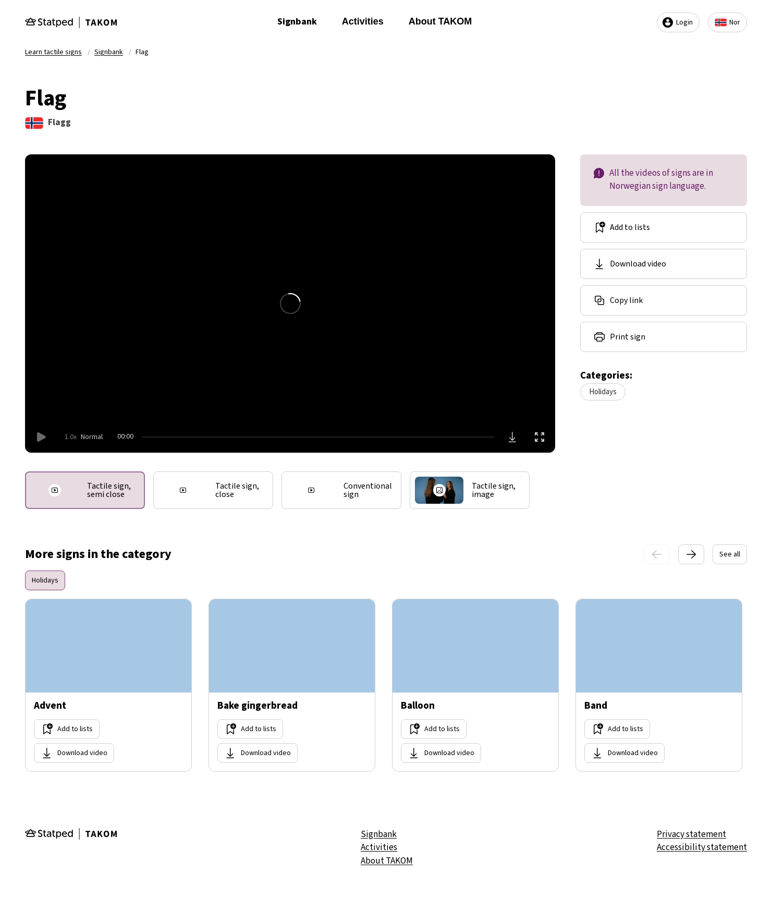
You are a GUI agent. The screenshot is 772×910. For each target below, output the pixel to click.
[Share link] (663, 300)
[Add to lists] (663, 227)
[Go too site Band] (658, 685)
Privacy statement (691, 834)
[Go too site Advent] (108, 685)
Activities (363, 21)
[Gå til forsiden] (71, 22)
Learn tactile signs (53, 52)
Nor (727, 22)
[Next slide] (691, 554)
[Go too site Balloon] (475, 685)
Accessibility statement (702, 847)
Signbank (297, 21)
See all (729, 554)
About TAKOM (440, 21)
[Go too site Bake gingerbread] (292, 685)
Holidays (603, 391)
